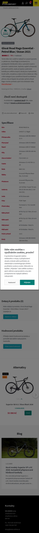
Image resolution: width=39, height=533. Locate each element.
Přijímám (27, 282)
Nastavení (11, 282)
